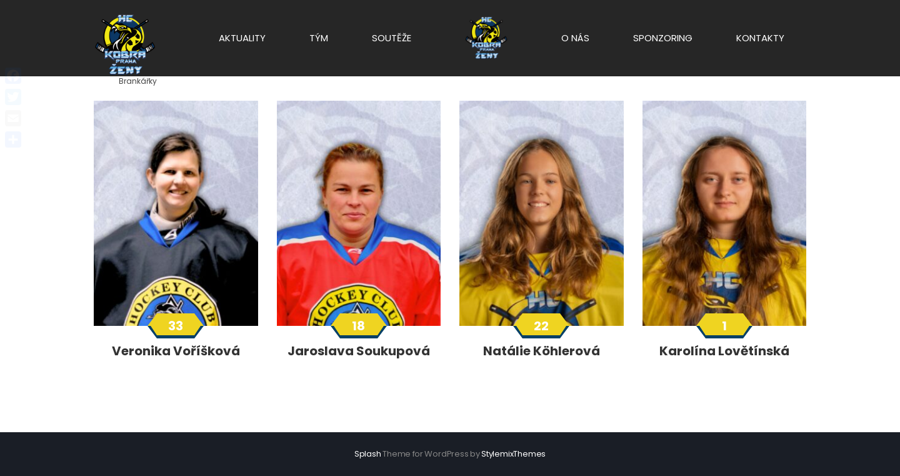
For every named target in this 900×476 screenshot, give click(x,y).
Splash (367, 454)
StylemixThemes (513, 454)
